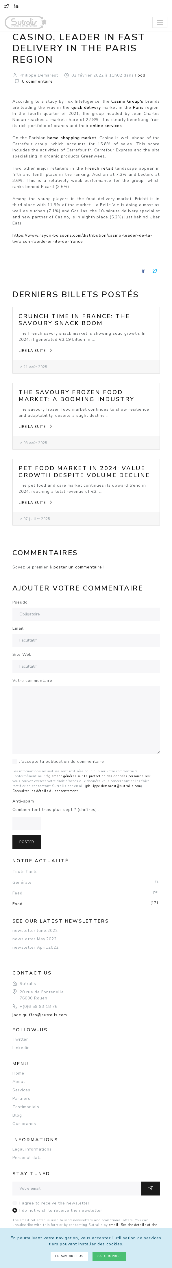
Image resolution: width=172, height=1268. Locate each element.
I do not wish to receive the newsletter (60, 1210)
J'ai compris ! (109, 1256)
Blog (17, 1115)
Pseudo (20, 602)
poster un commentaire (77, 567)
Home (18, 1073)
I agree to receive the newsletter (54, 1203)
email (114, 1225)
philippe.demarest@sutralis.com (113, 786)
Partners (21, 1098)
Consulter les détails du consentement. (45, 791)
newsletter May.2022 (34, 939)
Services (21, 1090)
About (18, 1081)
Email (18, 628)
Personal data (27, 1157)
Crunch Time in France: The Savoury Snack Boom (74, 319)
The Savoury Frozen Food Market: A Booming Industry (76, 395)
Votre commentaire (32, 680)
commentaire (37, 81)
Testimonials (25, 1107)
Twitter (20, 1039)
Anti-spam (23, 801)
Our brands (24, 1123)
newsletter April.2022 (35, 947)
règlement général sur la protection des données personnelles (97, 776)
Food (86, 904)
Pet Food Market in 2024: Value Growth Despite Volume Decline (84, 471)
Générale (86, 882)
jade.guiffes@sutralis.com (39, 1015)
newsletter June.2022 (35, 930)
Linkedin (21, 1047)
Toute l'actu (25, 871)
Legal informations (32, 1149)
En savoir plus (69, 1256)
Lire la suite (36, 350)
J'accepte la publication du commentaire (61, 761)
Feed (86, 893)
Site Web (22, 654)
